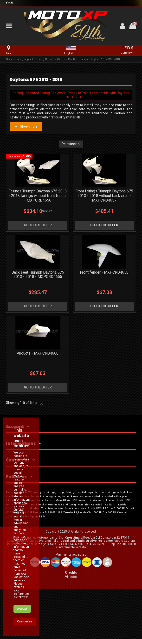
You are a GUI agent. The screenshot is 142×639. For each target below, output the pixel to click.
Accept (22, 608)
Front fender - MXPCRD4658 (104, 272)
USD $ (127, 50)
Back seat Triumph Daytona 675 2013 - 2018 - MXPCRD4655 (38, 274)
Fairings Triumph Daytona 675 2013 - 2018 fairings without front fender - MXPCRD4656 (37, 196)
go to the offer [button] (38, 225)
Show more (26, 126)
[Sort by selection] (71, 144)
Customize (24, 621)
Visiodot (71, 577)
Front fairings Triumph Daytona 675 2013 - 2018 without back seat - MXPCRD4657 (104, 196)
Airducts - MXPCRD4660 (37, 353)
